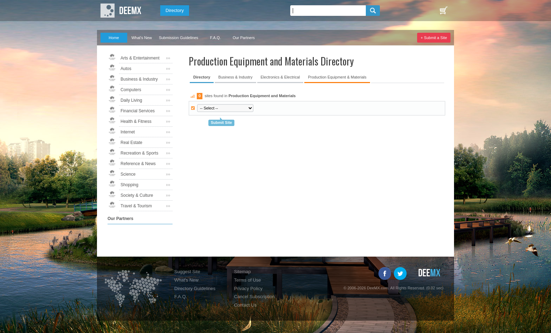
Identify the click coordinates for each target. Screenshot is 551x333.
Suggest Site (187, 271)
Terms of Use (247, 280)
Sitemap (242, 271)
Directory (175, 10)
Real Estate (131, 142)
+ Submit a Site (434, 38)
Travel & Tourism (136, 205)
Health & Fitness (136, 121)
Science (128, 174)
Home (114, 38)
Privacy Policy (248, 288)
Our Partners (244, 38)
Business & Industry (139, 79)
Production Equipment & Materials (337, 77)
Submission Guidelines (178, 38)
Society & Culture (137, 195)
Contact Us (245, 305)
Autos (126, 68)
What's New (141, 38)
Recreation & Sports (139, 153)
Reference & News (138, 163)
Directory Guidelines (194, 288)
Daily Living (131, 100)
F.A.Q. (215, 38)
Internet (128, 132)
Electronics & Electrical (280, 77)
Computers (131, 89)
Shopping (129, 184)
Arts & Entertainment (140, 58)
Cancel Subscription (254, 296)
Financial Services (138, 110)
